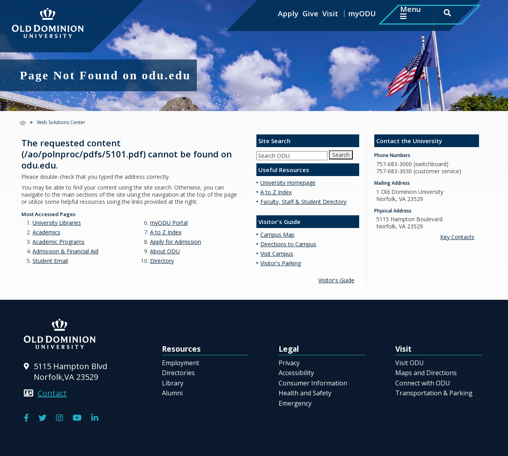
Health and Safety (305, 393)
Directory (162, 260)
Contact (52, 393)
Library (172, 383)
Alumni (172, 393)
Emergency (295, 403)
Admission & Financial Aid (65, 251)
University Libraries (57, 222)
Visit (330, 13)
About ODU (165, 251)
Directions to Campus (288, 244)
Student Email (50, 260)
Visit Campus (276, 253)
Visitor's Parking (280, 263)
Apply (288, 13)
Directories (178, 372)
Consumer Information (313, 383)
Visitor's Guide (336, 280)
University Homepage (288, 182)
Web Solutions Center (61, 122)
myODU (362, 13)
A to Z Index (165, 232)
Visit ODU (409, 362)
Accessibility (296, 372)
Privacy (289, 362)
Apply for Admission (175, 241)
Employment (180, 362)
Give (310, 13)
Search (341, 155)
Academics (46, 232)
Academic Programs (59, 241)
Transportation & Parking (434, 393)
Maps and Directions (426, 372)
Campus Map (277, 234)
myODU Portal (169, 222)
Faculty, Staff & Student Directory (303, 201)
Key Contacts (457, 237)
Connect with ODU (422, 383)
